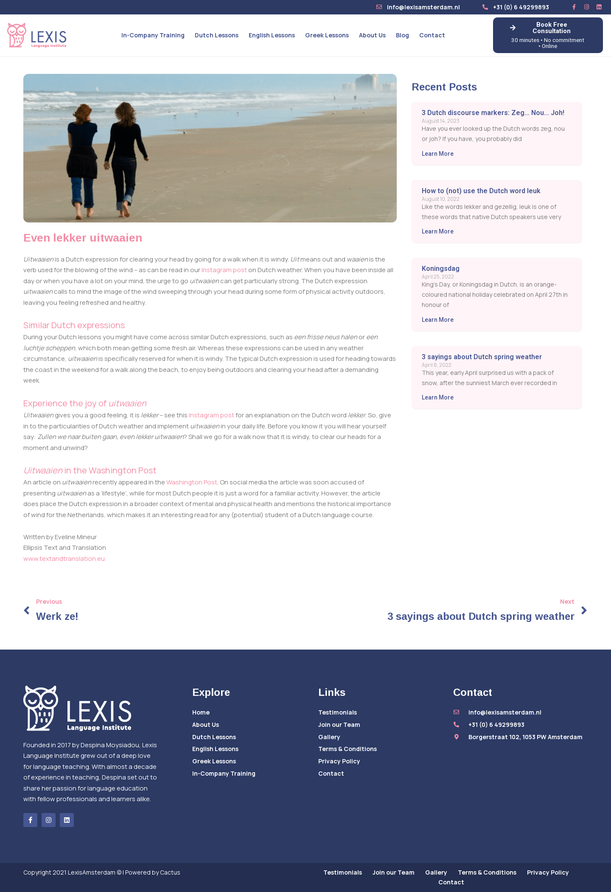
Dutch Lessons (216, 35)
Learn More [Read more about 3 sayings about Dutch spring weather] (438, 397)
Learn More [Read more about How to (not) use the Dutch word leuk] (438, 231)
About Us (372, 35)
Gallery (329, 737)
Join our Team (339, 724)
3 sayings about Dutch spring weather (482, 357)
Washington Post (191, 482)
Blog (402, 35)
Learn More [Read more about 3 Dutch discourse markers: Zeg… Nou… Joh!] (438, 153)
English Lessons (272, 35)
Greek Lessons (327, 35)
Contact (432, 35)
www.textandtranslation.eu (64, 558)
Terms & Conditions (347, 749)
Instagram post (224, 269)
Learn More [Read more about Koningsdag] (438, 319)
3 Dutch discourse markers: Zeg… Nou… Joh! (493, 113)
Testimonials (337, 712)
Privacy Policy (339, 761)
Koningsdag (441, 269)
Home (201, 712)
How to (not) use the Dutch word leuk (481, 191)
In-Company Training (153, 35)
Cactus (170, 872)
